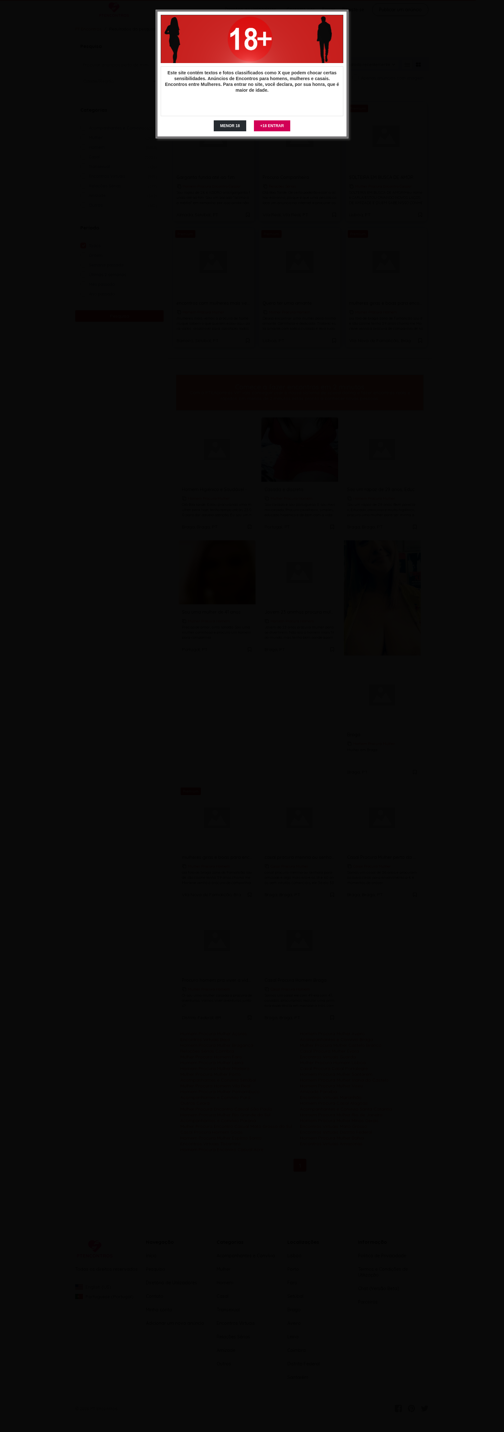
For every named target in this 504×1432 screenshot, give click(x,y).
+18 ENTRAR (272, 126)
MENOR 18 (230, 126)
